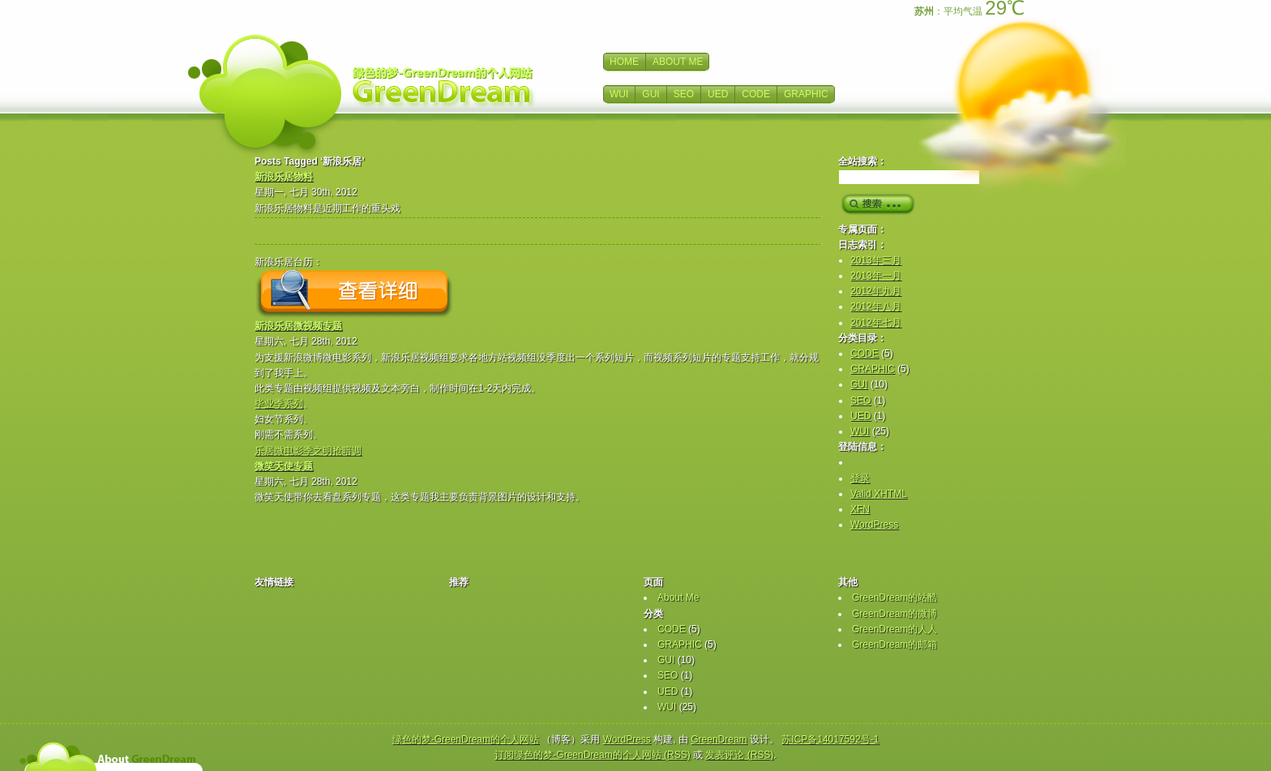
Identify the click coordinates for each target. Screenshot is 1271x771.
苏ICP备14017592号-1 (830, 739)
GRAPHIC (806, 94)
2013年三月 (875, 260)
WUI (619, 94)
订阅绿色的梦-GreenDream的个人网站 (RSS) (592, 754)
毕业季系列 (279, 403)
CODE (756, 94)
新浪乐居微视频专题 (298, 326)
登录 (860, 478)
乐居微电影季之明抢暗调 (308, 450)
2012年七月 (875, 322)
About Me (678, 597)
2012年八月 (875, 306)
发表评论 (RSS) (739, 754)
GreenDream (719, 739)
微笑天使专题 (284, 466)
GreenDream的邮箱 (894, 644)
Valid (878, 493)
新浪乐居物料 (284, 176)
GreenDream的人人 (894, 629)
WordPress (874, 524)
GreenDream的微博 (894, 613)
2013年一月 (875, 275)
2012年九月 (875, 291)
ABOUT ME (678, 61)
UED (718, 94)
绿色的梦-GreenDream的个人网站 (465, 739)
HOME (624, 61)
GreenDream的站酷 (894, 597)
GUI (650, 94)
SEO (684, 94)
